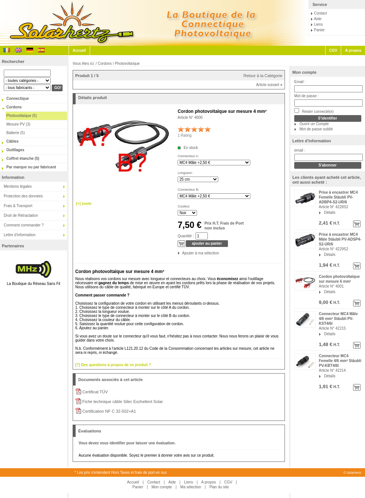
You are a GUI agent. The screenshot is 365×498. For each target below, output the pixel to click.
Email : (300, 82)
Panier (319, 30)
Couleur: (184, 206)
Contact (320, 13)
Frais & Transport (18, 206)
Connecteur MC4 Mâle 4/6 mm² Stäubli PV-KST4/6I (338, 319)
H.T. (336, 223)
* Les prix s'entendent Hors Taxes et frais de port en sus (120, 472)
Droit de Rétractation (21, 215)
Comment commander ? (24, 225)
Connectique (17, 98)
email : (299, 150)
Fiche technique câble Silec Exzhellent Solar (122, 401)
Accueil (79, 50)
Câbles (12, 141)
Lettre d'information (19, 235)
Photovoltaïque (127, 63)
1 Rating (184, 135)
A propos (353, 50)
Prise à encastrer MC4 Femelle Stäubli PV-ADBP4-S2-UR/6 (338, 197)
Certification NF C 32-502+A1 (108, 411)
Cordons (14, 107)
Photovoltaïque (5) (21, 116)
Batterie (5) (15, 133)
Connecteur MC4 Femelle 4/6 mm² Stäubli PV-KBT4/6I (340, 361)
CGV (333, 50)
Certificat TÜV (94, 392)
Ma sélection (190, 487)
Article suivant (269, 85)
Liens (318, 24)
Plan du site (219, 487)
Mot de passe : (306, 96)
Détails (330, 212)
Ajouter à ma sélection (182, 253)
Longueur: (185, 173)
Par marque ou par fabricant (31, 167)
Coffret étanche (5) (22, 158)
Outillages (15, 150)
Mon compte (304, 72)
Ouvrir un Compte (314, 124)
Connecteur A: (188, 156)
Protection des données (23, 196)
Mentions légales (18, 186)
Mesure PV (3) (18, 124)
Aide (317, 19)
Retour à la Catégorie (262, 75)
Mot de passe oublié (316, 129)
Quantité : (186, 236)
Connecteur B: (188, 189)
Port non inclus (224, 225)
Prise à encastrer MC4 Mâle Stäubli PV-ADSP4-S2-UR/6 (340, 239)
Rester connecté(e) (314, 111)
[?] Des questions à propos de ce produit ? (113, 365)
